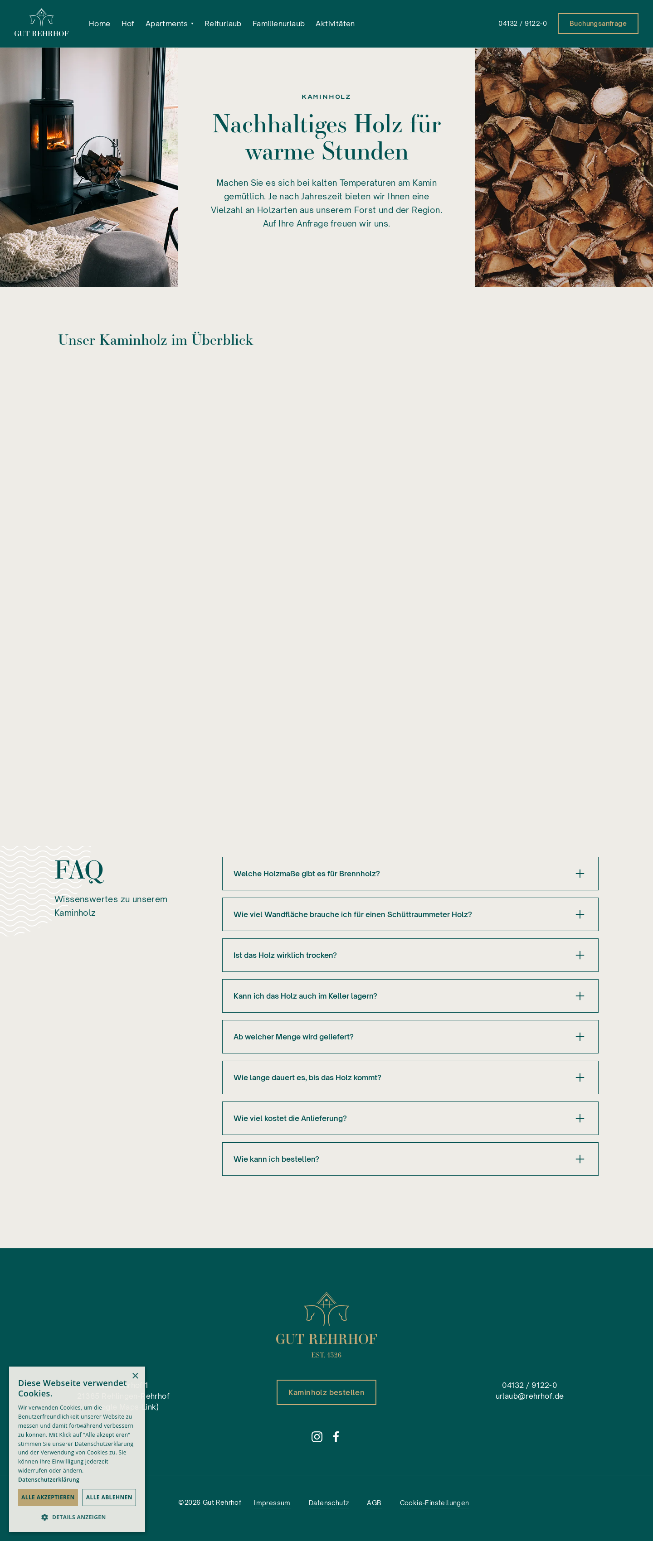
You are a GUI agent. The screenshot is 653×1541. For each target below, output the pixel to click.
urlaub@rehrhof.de (530, 1396)
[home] (42, 23)
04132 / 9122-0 (522, 23)
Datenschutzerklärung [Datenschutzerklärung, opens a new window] (48, 1479)
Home (100, 23)
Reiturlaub (223, 23)
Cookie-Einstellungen (434, 1503)
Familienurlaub (279, 23)
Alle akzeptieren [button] (48, 1497)
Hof (128, 23)
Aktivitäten (335, 23)
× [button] (135, 1376)
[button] (170, 23)
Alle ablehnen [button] (109, 1497)
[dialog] (77, 1449)
